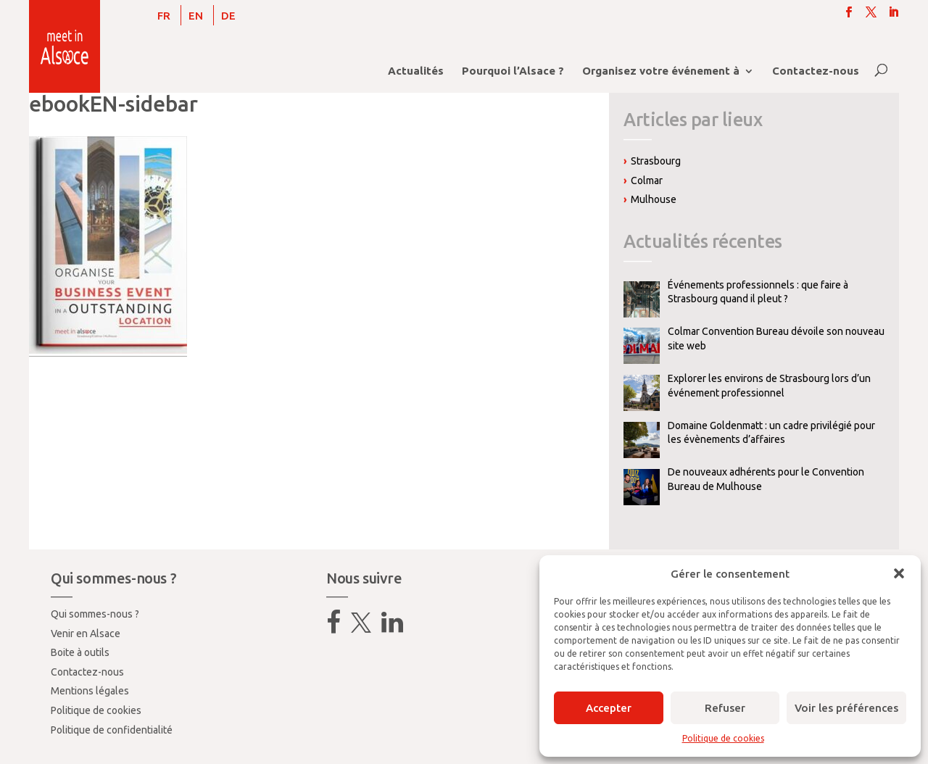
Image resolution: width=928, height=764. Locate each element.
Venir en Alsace (85, 633)
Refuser (725, 708)
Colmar (647, 180)
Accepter (608, 708)
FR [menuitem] (163, 15)
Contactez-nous (815, 71)
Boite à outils (80, 652)
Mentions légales (90, 691)
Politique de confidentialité (112, 730)
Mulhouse (653, 199)
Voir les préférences (846, 708)
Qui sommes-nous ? (95, 614)
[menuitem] (164, 15)
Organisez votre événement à (661, 71)
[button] (899, 573)
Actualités (416, 71)
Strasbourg (656, 161)
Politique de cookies (723, 738)
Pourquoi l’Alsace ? (513, 71)
